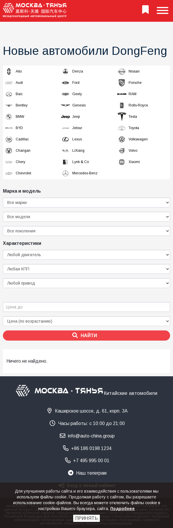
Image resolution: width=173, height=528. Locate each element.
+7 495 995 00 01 (87, 460)
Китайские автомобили (130, 393)
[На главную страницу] (35, 10)
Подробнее (122, 508)
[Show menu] (162, 11)
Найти (84, 335)
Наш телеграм (87, 472)
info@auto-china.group (87, 435)
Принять (86, 518)
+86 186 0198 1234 (87, 448)
